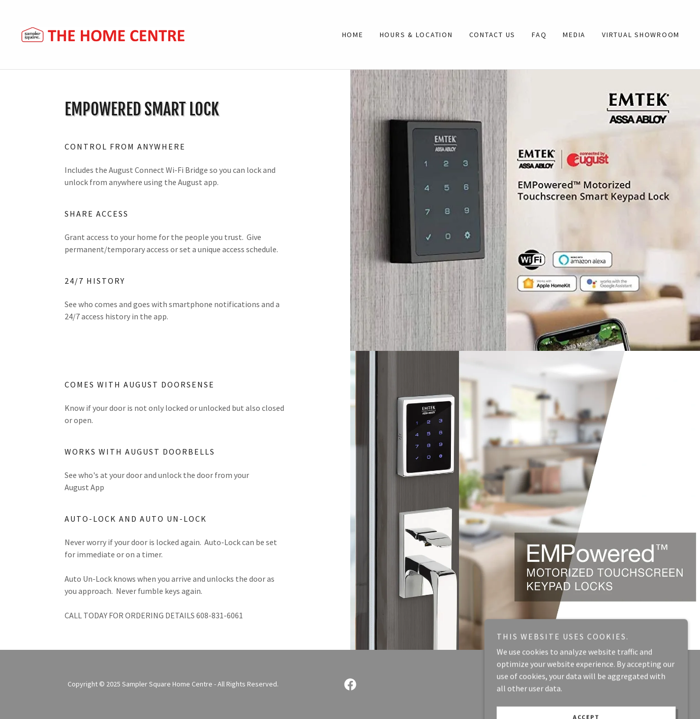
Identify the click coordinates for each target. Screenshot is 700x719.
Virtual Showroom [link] (641, 34)
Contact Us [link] (492, 34)
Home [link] (352, 34)
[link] (102, 33)
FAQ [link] (539, 34)
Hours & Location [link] (416, 34)
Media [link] (574, 34)
